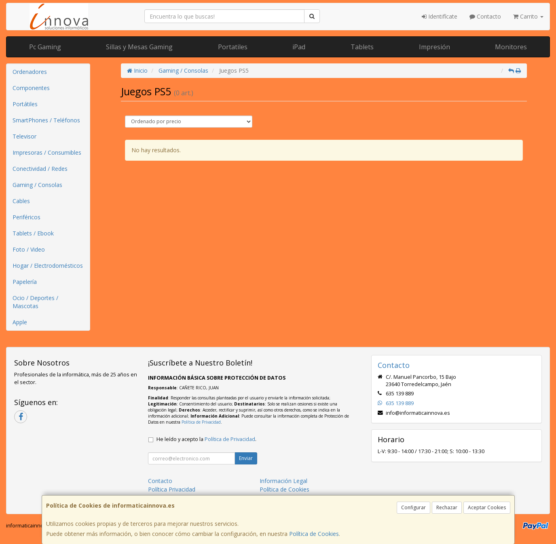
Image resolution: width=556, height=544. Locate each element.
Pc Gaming (45, 46)
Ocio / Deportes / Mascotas (35, 302)
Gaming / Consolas (37, 185)
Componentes (31, 88)
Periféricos (26, 217)
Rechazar (446, 507)
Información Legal (283, 481)
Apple (20, 322)
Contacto (485, 16)
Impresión (434, 46)
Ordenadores (30, 72)
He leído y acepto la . (206, 439)
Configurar (413, 507)
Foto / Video (29, 249)
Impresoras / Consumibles (47, 152)
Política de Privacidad (201, 422)
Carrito (528, 16)
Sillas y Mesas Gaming (139, 46)
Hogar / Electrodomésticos (48, 265)
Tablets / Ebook (33, 233)
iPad (298, 46)
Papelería (25, 282)
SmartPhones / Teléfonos (46, 120)
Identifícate (439, 16)
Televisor (24, 136)
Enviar (246, 458)
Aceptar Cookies (487, 507)
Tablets (362, 46)
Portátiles (25, 104)
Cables (21, 201)
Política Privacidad (171, 489)
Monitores (511, 46)
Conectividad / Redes (40, 168)
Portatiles (232, 46)
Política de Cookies (314, 534)
